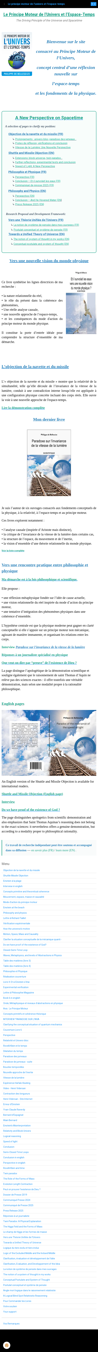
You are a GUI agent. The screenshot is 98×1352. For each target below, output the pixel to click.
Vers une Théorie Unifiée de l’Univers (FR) (36, 220)
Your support (9, 1311)
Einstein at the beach (13, 907)
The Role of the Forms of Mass (18, 1178)
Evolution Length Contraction (18, 1184)
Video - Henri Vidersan (14, 1088)
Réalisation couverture (14, 976)
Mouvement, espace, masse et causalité (23, 897)
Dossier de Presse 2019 (15, 1194)
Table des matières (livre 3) (17, 960)
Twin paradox (10, 1173)
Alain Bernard (10, 1120)
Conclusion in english (13, 1157)
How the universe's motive (16, 928)
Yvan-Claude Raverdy (14, 1109)
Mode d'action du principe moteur (20, 902)
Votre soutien (10, 1306)
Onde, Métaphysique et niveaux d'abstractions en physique (33, 1003)
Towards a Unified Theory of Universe (22, 1242)
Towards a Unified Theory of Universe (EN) (36, 234)
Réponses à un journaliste (16, 1216)
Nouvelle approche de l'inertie (18, 1072)
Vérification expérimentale (16, 923)
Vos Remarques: (11, 1323)
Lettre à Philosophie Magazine (18, 992)
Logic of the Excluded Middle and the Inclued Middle (29, 1253)
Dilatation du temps (13, 1051)
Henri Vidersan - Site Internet (17, 1099)
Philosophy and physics (15, 913)
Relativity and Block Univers (17, 1131)
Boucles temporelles (13, 1067)
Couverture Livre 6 (12, 1030)
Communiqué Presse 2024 (16, 1200)
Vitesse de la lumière (13, 1077)
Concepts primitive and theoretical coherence (26, 891)
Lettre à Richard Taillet (14, 918)
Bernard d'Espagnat (13, 1115)
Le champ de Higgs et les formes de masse (25, 1232)
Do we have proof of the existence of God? (24, 944)
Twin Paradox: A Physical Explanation (22, 1221)
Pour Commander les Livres (17, 1301)
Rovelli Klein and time (14, 1168)
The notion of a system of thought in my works (27, 1274)
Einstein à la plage (12, 881)
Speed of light (10, 1141)
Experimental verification (16, 987)
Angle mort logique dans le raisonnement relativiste (29, 1290)
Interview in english (13, 886)
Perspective (9, 1035)
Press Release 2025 (13, 1210)
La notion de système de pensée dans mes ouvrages (30, 1269)
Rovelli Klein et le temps (15, 1046)
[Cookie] (6, 1345)
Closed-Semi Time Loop (15, 950)
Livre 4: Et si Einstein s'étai (16, 982)
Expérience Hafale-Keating (16, 1083)
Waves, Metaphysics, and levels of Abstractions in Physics (32, 955)
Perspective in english (14, 1163)
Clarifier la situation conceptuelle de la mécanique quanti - (32, 939)
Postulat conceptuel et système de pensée (25, 1285)
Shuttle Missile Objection (15, 875)
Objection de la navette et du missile (21, 870)
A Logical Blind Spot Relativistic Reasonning (25, 1295)
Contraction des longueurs (16, 1093)
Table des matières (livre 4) (17, 966)
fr (92, 4)
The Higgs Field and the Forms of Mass (22, 1226)
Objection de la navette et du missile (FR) (35, 134)
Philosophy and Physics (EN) (27, 191)
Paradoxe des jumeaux (15, 1056)
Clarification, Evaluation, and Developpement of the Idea (31, 1264)
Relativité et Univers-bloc (15, 1040)
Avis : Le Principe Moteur (15, 1008)
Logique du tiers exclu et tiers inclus (21, 1248)
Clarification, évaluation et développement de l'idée (29, 1258)
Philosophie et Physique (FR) (27, 172)
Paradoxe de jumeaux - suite (17, 1061)
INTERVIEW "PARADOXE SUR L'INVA (21, 1019)
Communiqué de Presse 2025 (18, 1205)
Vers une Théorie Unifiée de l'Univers (21, 1237)
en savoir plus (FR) (42, 850)
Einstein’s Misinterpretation (17, 1125)
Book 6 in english (11, 998)
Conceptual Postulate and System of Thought (26, 1280)
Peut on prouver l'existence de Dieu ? (21, 1189)
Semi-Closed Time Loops (16, 1152)
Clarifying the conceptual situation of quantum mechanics (32, 1024)
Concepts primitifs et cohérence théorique (24, 1014)
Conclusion (8, 1147)
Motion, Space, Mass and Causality (20, 934)
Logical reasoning (12, 1136)
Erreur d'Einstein (11, 1104)
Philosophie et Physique (15, 971)
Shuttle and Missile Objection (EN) (31, 153)
